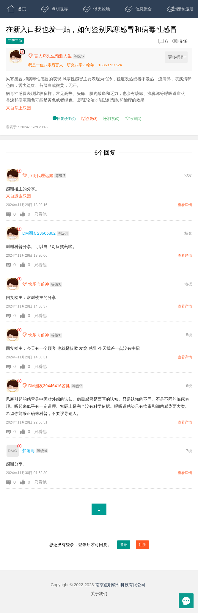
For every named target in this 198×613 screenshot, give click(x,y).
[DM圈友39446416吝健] (12, 385)
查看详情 (185, 205)
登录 (175, 9)
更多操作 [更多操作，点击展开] (177, 57)
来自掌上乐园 (18, 108)
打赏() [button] (111, 119)
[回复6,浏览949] (170, 41)
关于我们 (99, 593)
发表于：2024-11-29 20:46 (27, 127)
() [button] (64, 119)
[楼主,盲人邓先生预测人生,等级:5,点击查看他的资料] (58, 56)
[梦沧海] (12, 450)
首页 (16, 9)
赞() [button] (89, 119)
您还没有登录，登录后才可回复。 (99, 544)
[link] (19, 171)
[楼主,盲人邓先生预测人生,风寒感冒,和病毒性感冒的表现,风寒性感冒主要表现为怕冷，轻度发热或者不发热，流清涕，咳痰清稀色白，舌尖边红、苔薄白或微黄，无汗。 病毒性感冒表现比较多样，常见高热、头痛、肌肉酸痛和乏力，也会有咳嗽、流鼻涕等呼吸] (22, 52)
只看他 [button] (40, 214)
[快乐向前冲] (12, 284)
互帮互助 (15, 41)
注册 (189, 9)
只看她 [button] (40, 482)
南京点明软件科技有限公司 (120, 584)
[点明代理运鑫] (12, 175)
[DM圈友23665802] (12, 233)
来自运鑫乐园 (18, 196)
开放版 (18, 27)
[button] (13, 214)
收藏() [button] (133, 119)
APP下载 (58, 27)
